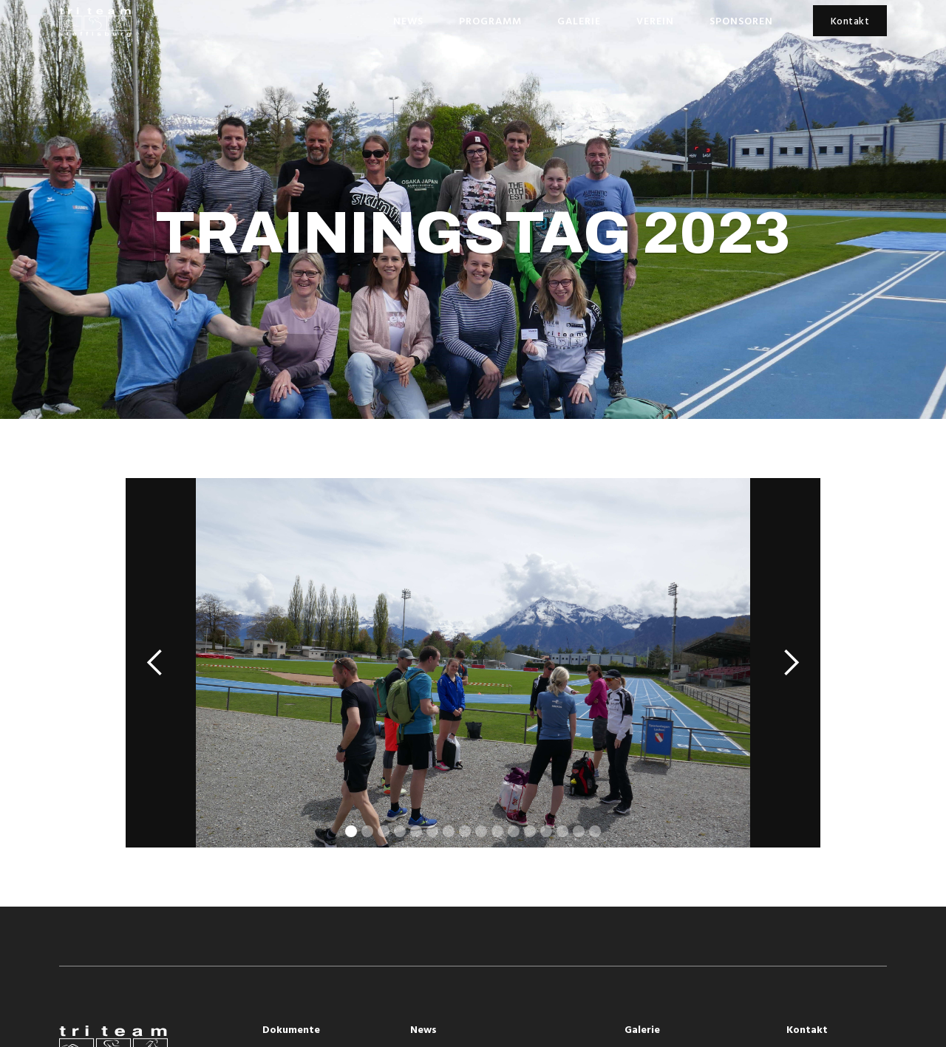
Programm (490, 21)
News (408, 21)
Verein (655, 21)
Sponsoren (741, 21)
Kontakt (850, 21)
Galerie (579, 21)
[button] (155, 663)
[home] (95, 22)
